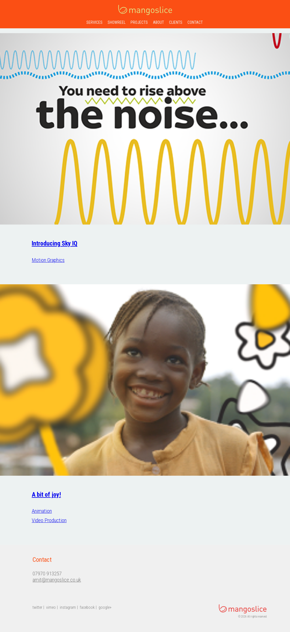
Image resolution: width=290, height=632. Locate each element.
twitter (37, 607)
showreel (116, 22)
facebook (87, 607)
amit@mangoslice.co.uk (57, 580)
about (158, 22)
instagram (68, 607)
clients (175, 22)
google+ (105, 607)
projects (139, 22)
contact (195, 22)
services (94, 22)
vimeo (51, 607)
